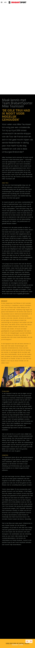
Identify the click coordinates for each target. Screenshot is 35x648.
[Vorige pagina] (27, 641)
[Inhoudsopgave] (1, 2)
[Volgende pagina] (30, 641)
